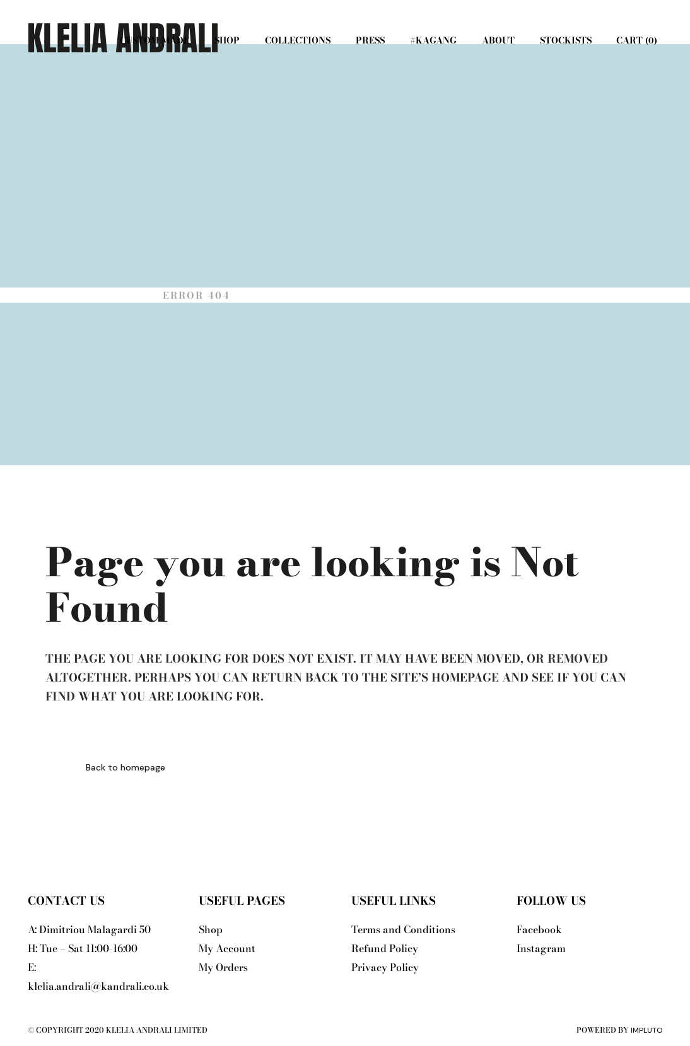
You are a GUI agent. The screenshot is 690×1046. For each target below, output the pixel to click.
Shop (211, 929)
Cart (635, 40)
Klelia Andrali (97, 295)
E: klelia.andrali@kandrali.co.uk (98, 977)
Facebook (539, 929)
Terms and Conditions (403, 929)
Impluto (646, 1030)
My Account (227, 948)
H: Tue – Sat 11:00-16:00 (82, 948)
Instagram (541, 948)
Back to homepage (125, 767)
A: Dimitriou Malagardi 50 (89, 929)
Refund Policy (384, 948)
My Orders (223, 967)
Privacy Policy (385, 967)
